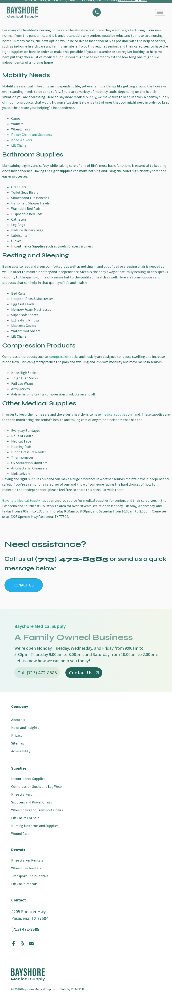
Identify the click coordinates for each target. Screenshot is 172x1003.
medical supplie (113, 414)
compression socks (63, 356)
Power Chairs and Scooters (31, 134)
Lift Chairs (18, 145)
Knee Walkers (21, 140)
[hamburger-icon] (160, 7)
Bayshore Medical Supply (21, 500)
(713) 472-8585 (25, 929)
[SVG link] (22, 7)
